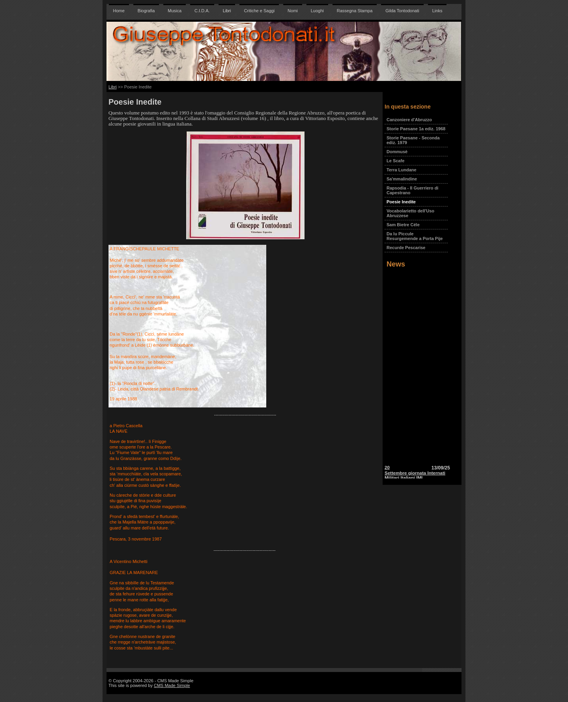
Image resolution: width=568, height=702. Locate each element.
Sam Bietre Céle (403, 224)
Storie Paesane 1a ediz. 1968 (416, 128)
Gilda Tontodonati (402, 10)
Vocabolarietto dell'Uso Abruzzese (410, 213)
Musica (174, 10)
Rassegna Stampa (355, 10)
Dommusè (397, 151)
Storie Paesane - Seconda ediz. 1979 (413, 140)
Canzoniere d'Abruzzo (409, 119)
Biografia (146, 10)
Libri (227, 10)
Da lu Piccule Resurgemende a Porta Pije (415, 236)
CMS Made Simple (172, 685)
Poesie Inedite (401, 201)
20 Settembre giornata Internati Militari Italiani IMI (415, 475)
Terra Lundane (402, 169)
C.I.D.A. (202, 10)
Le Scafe (395, 160)
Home (119, 10)
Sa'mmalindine (402, 178)
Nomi (293, 10)
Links (437, 10)
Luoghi (317, 10)
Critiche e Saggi (259, 10)
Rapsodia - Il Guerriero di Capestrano (412, 190)
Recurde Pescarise (406, 247)
